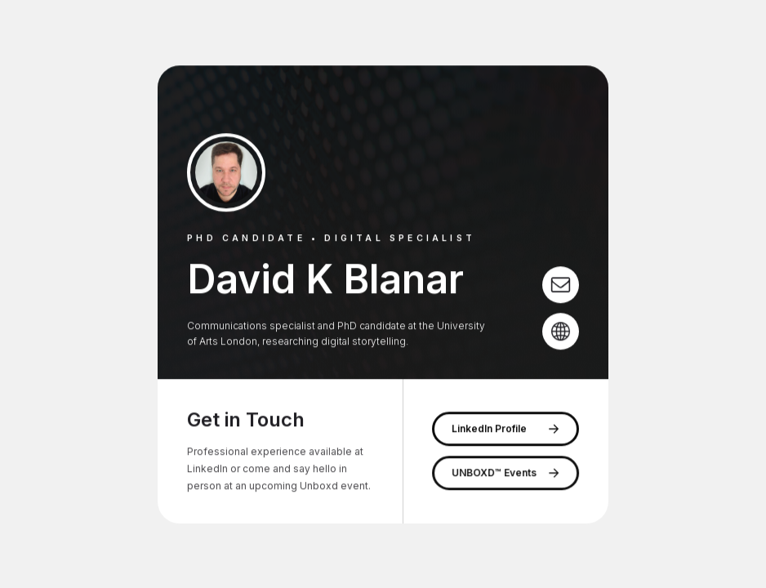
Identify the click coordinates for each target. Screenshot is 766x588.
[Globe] (560, 331)
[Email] (560, 284)
